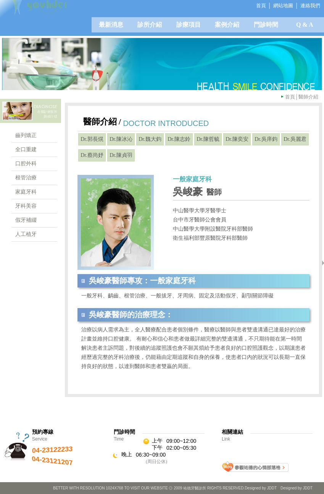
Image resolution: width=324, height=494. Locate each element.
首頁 (290, 97)
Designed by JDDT (296, 488)
